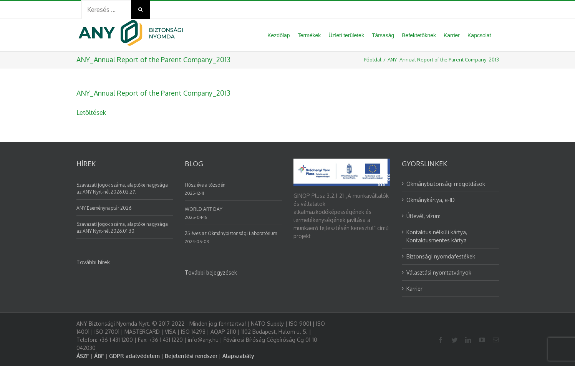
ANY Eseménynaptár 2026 (103, 208)
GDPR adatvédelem (134, 356)
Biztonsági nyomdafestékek (440, 256)
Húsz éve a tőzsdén (205, 185)
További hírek (93, 262)
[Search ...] (106, 9)
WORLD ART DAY (203, 209)
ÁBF (99, 356)
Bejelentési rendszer (191, 356)
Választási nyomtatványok (438, 272)
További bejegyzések (211, 272)
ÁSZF (82, 356)
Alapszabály (238, 356)
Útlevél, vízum (423, 216)
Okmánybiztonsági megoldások (445, 184)
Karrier (414, 288)
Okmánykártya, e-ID (430, 200)
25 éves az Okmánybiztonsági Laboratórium (231, 233)
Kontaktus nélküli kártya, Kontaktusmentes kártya (436, 236)
